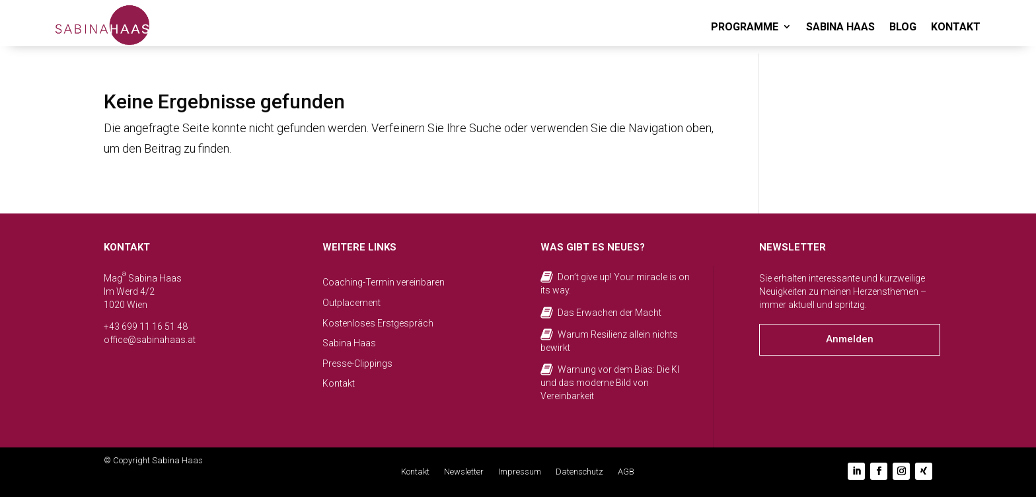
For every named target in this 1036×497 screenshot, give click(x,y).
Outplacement (351, 302)
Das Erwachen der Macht (609, 312)
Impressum (519, 472)
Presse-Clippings (357, 363)
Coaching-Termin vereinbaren (383, 282)
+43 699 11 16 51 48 (146, 326)
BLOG (902, 26)
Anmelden (849, 339)
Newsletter (464, 472)
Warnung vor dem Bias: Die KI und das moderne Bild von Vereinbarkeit (609, 382)
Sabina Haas (349, 343)
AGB (626, 472)
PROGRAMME (744, 26)
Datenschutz (579, 472)
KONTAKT (955, 26)
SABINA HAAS (840, 26)
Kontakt (338, 383)
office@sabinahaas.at (150, 339)
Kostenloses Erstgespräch (377, 323)
